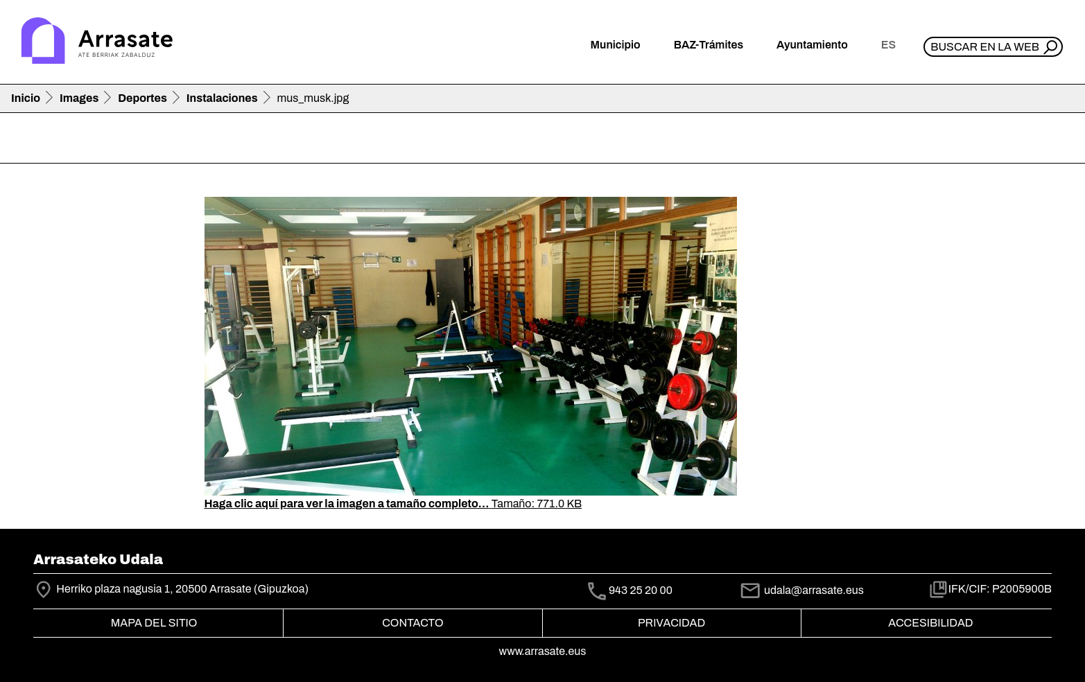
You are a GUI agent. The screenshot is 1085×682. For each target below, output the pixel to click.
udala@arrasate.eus (801, 590)
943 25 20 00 (640, 591)
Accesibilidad (930, 623)
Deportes (142, 98)
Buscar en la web (984, 47)
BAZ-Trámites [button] (708, 45)
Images (79, 98)
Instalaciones (222, 98)
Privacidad (671, 623)
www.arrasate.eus (543, 651)
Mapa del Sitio (154, 623)
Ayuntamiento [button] (812, 45)
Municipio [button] (616, 45)
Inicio (25, 98)
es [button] (888, 45)
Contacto (412, 623)
